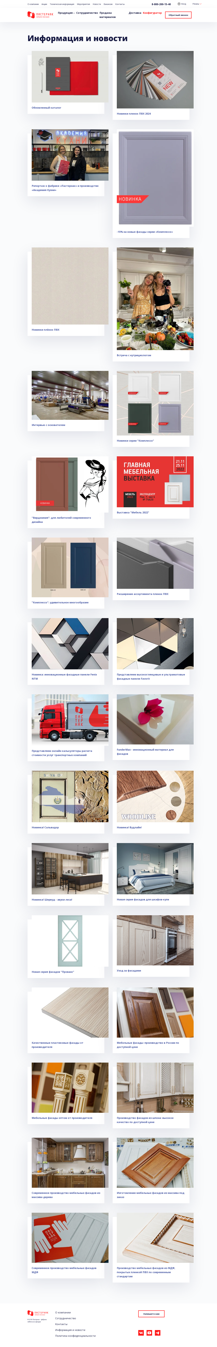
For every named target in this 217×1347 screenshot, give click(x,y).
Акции (44, 4)
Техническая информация (62, 4)
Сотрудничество (87, 12)
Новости (97, 4)
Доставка (135, 12)
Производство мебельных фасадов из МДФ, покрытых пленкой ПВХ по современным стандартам (146, 1272)
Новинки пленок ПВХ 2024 (134, 113)
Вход (182, 3)
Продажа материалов (108, 15)
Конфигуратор (152, 12)
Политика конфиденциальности (75, 1335)
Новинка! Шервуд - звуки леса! (52, 899)
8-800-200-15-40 (161, 4)
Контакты (120, 4)
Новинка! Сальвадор (45, 827)
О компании (33, 4)
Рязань (196, 3)
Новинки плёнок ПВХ (45, 329)
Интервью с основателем (48, 425)
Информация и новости (70, 1330)
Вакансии (108, 4)
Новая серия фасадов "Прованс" (53, 971)
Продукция (65, 12)
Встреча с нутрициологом (134, 355)
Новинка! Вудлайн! (129, 827)
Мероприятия (83, 4)
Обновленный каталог (46, 107)
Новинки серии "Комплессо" (135, 440)
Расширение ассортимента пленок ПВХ (142, 594)
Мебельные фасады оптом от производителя (62, 1118)
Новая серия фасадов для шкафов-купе (143, 899)
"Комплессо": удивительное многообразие (60, 602)
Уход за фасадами (129, 970)
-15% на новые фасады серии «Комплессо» (145, 231)
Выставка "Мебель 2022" (133, 512)
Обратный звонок (178, 15)
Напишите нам (151, 1313)
